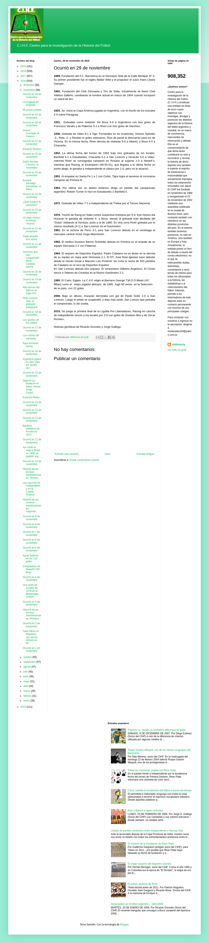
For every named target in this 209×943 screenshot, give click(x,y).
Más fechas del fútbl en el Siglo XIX (31, 290)
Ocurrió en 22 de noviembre (32, 230)
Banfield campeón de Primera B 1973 (31, 430)
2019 (23, 66)
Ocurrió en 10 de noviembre (32, 463)
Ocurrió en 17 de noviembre (32, 329)
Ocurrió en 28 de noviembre (32, 124)
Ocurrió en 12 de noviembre (32, 419)
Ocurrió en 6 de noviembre (31, 541)
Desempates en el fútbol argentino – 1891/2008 (137, 904)
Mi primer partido (32, 109)
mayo (26, 681)
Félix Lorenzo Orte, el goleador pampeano (30, 302)
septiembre (29, 661)
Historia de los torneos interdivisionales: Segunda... (32, 505)
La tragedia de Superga (31, 103)
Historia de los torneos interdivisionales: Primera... (32, 614)
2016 (23, 80)
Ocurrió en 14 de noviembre (32, 404)
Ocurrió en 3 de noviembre (31, 603)
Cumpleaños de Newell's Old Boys (31, 569)
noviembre (29, 90)
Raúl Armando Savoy (30, 345)
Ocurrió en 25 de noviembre (32, 174)
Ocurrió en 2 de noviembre (31, 625)
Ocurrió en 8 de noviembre (31, 526)
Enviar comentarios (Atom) (84, 460)
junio (26, 676)
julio (26, 671)
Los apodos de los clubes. (31, 321)
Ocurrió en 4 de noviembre (31, 578)
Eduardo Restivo (32, 149)
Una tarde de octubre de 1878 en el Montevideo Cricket (31, 591)
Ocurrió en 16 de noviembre (32, 353)
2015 (23, 706)
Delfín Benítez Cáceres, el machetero (30, 164)
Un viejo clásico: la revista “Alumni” (32, 220)
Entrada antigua (145, 454)
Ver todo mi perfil (177, 349)
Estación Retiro (31, 397)
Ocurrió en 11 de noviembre (32, 441)
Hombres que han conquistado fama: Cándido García (31, 259)
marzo (27, 690)
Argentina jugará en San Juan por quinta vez (32, 363)
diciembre (29, 85)
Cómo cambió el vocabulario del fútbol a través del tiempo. (160, 790)
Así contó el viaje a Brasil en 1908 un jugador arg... (32, 452)
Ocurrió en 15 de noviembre (32, 374)
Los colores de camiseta (31, 337)
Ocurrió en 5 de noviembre (31, 549)
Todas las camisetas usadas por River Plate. (152, 770)
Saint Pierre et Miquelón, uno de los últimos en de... (30, 637)
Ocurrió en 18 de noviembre (32, 313)
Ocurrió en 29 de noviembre (32, 116)
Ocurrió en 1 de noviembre (31, 649)
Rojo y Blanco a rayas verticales (145, 810)
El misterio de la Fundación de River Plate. (151, 843)
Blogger (124, 924)
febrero (27, 695)
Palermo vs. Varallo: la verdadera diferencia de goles (157, 729)
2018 (23, 71)
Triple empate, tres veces (30, 238)
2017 (23, 76)
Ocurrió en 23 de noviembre (32, 211)
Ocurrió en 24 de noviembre (32, 195)
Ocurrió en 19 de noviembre (32, 281)
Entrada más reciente (66, 454)
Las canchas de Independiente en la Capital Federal (31, 488)
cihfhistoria (178, 344)
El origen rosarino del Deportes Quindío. (150, 863)
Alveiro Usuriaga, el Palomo (31, 133)
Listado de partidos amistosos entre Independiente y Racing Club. (147, 830)
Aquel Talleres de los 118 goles (30, 558)
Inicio (108, 454)
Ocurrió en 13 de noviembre (32, 411)
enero (26, 700)
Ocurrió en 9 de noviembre (31, 518)
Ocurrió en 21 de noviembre (32, 245)
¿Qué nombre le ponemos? (32, 203)
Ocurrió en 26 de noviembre (32, 155)
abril (26, 686)
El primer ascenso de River (142, 883)
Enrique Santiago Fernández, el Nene (32, 185)
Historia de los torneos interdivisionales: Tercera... (32, 473)
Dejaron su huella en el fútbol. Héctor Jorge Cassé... (32, 386)
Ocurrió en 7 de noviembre (31, 533)
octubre (27, 657)
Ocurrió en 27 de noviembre (32, 143)
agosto (27, 666)
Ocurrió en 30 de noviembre (32, 95)
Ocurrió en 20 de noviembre (32, 273)
